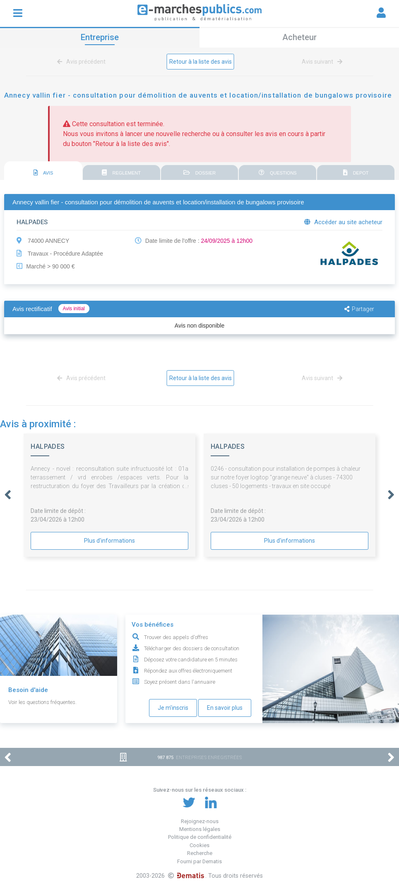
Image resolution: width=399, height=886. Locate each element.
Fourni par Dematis (199, 861)
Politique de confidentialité (199, 837)
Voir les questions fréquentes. (42, 702)
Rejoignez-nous (200, 821)
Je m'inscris (173, 707)
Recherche (199, 853)
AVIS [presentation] (43, 172)
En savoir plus (225, 707)
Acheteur (299, 37)
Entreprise (100, 37)
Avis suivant (320, 61)
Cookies (199, 845)
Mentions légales (199, 829)
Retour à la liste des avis (200, 61)
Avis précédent (83, 61)
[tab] (43, 171)
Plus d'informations (109, 540)
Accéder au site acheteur (343, 222)
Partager (359, 309)
